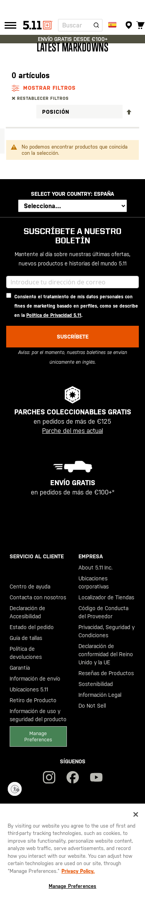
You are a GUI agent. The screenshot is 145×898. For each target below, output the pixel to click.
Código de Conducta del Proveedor (103, 612)
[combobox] (80, 25)
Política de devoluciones (26, 653)
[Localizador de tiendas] (128, 25)
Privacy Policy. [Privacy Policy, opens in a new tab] (78, 871)
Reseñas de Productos (106, 673)
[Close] (135, 814)
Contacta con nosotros (38, 597)
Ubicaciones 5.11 (29, 689)
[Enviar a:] (113, 25)
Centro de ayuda (30, 586)
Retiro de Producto (33, 700)
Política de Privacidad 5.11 (53, 315)
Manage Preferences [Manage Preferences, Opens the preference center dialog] (72, 886)
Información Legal (99, 695)
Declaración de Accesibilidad (27, 612)
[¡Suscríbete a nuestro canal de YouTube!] (96, 778)
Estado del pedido (32, 627)
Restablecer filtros (43, 98)
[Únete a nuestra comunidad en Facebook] (73, 778)
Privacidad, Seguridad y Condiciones (106, 631)
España (104, 194)
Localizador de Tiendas (106, 597)
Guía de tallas (26, 638)
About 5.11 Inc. (95, 567)
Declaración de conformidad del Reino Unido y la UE (105, 654)
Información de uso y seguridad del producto (38, 715)
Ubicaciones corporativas (93, 582)
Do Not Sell (92, 706)
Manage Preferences (38, 736)
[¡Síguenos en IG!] (49, 778)
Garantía (20, 668)
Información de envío (35, 679)
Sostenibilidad (95, 684)
